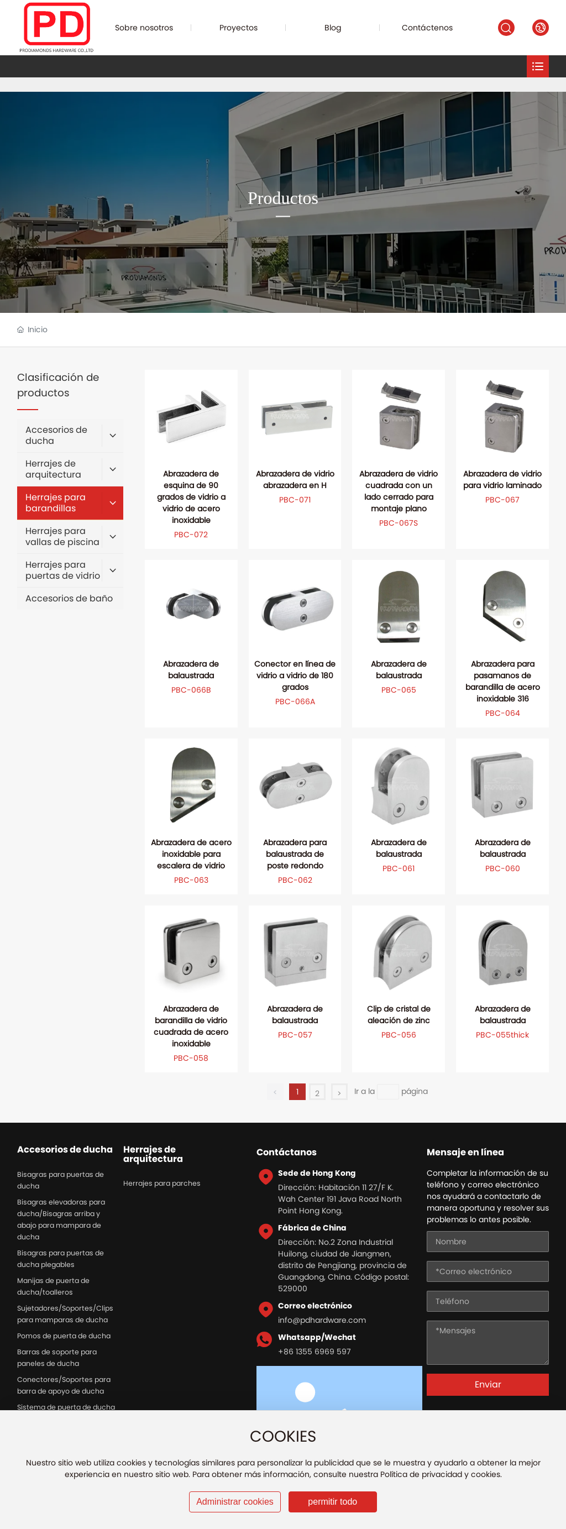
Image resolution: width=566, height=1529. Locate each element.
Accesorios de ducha (65, 1149)
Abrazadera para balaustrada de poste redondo (295, 854)
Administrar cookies (235, 1501)
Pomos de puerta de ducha (64, 1336)
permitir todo (332, 1501)
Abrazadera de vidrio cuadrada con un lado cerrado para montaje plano (398, 491)
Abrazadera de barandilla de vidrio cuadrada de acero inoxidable (191, 1026)
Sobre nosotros (144, 27)
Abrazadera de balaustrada (191, 669)
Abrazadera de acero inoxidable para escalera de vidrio (191, 854)
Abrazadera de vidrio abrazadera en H (295, 479)
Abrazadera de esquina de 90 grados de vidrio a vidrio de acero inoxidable (191, 497)
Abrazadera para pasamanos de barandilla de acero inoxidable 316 (502, 681)
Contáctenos (427, 27)
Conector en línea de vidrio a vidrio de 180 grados (295, 675)
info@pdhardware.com (322, 1320)
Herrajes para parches (162, 1183)
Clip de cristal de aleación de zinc (399, 1014)
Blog (333, 27)
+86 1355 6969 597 (314, 1351)
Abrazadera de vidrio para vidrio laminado (502, 479)
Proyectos (238, 27)
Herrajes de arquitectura (153, 1154)
